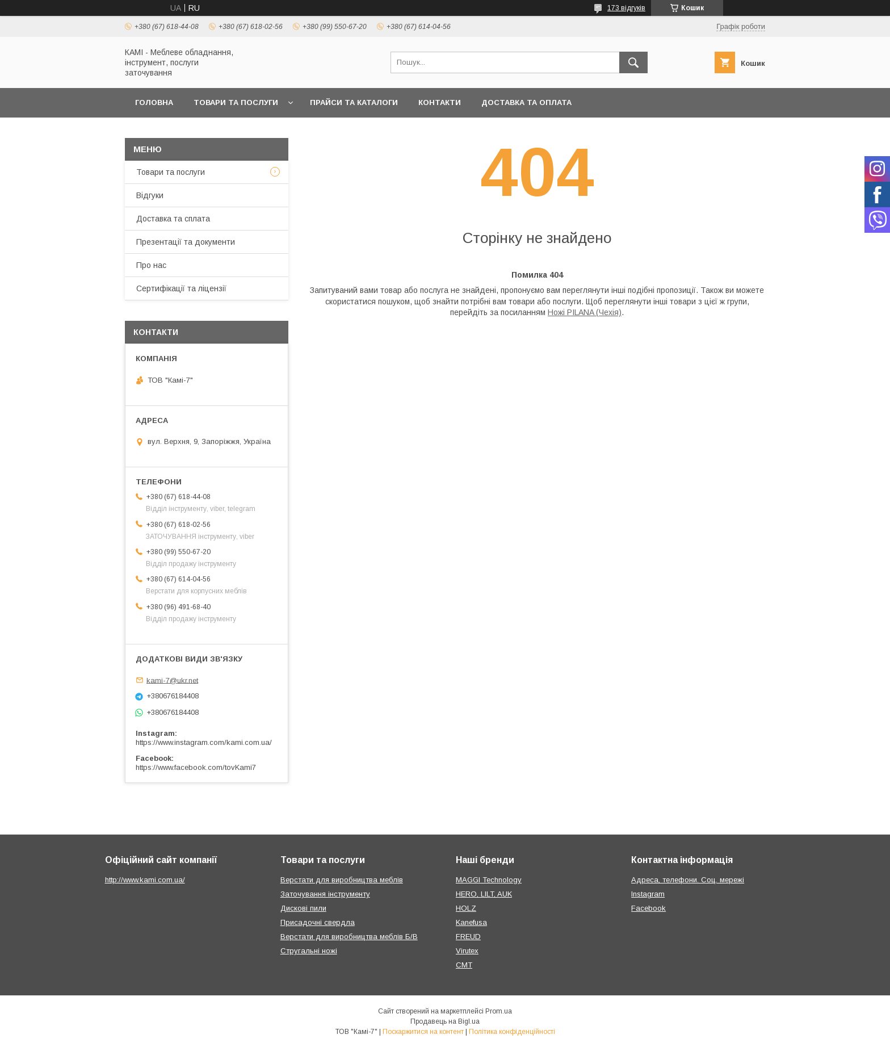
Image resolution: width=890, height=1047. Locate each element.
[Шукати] (633, 62)
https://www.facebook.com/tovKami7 (196, 767)
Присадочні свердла (317, 922)
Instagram (648, 894)
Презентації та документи (185, 241)
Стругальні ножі (308, 951)
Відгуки (149, 195)
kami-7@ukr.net (172, 680)
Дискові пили (303, 908)
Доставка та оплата (526, 102)
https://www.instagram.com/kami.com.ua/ (204, 742)
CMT (464, 965)
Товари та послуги (236, 102)
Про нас (151, 265)
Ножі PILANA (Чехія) (585, 312)
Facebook (648, 908)
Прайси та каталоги (354, 102)
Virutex (467, 951)
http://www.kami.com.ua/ (145, 880)
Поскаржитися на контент (423, 1032)
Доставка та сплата (173, 218)
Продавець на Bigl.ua (445, 1021)
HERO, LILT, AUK (484, 894)
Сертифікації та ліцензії (181, 288)
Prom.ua (498, 1011)
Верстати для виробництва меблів (341, 880)
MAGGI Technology (489, 880)
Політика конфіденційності (512, 1032)
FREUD (468, 936)
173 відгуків (626, 8)
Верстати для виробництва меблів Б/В (349, 936)
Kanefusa (471, 922)
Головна (154, 102)
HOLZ (466, 908)
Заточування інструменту (325, 894)
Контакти (439, 102)
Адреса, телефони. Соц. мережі (687, 880)
